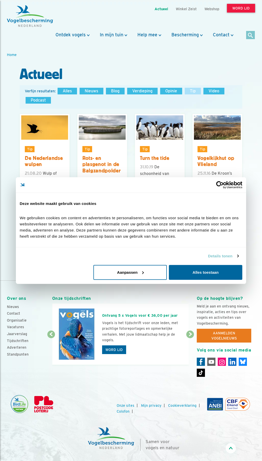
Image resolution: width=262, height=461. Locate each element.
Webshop (211, 9)
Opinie (171, 91)
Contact (221, 34)
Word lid (114, 350)
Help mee (147, 34)
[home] (30, 16)
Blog (115, 91)
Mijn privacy (151, 405)
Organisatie (17, 320)
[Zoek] (250, 35)
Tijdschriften (17, 341)
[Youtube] (211, 362)
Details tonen (220, 256)
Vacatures (15, 327)
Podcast (38, 100)
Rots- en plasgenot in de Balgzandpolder (101, 164)
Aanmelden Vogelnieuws (224, 335)
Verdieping (142, 91)
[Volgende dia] (190, 350)
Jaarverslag (17, 334)
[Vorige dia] (51, 350)
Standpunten (18, 354)
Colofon (123, 411)
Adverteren (16, 347)
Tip (193, 91)
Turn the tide (154, 158)
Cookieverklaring (182, 405)
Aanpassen (130, 272)
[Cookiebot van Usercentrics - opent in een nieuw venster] (220, 185)
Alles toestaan (206, 272)
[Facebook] (201, 362)
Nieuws (91, 91)
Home (12, 54)
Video (214, 91)
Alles (67, 91)
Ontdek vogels (71, 34)
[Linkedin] (232, 362)
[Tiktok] (201, 373)
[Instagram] (222, 362)
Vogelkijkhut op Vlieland (216, 161)
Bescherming (185, 34)
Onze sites (125, 405)
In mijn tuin (111, 34)
